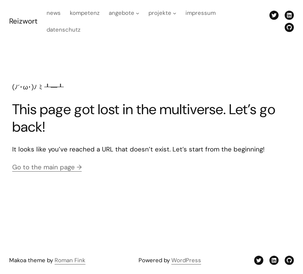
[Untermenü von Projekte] (174, 13)
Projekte (159, 13)
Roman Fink (70, 260)
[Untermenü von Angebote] (137, 13)
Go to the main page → (47, 167)
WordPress (186, 260)
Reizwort (23, 21)
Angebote (121, 13)
